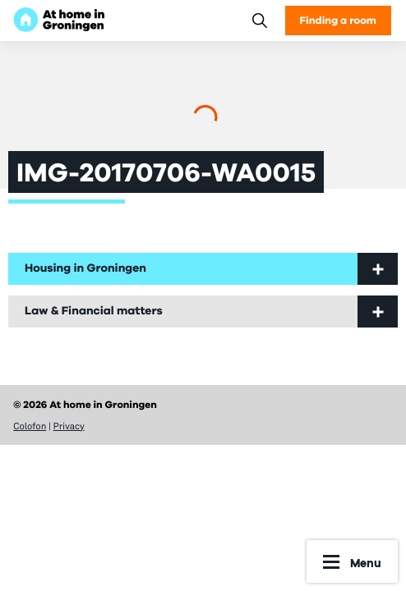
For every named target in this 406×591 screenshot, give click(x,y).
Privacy (69, 426)
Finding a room (338, 20)
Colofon (29, 426)
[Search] (259, 20)
